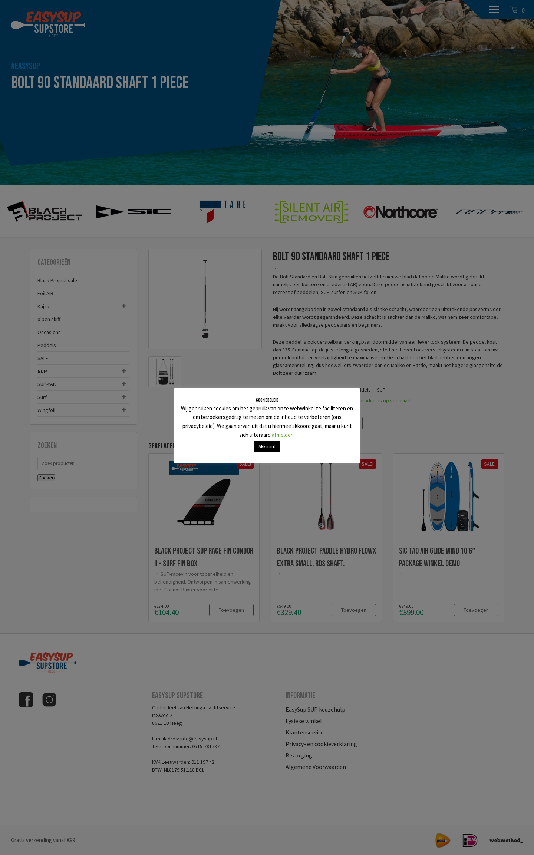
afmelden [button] (283, 434)
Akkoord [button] (267, 446)
